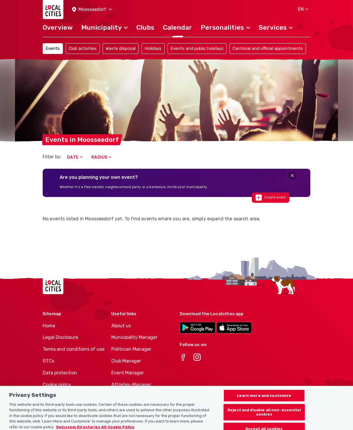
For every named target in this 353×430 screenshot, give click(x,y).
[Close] (292, 175)
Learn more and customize (264, 401)
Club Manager (126, 361)
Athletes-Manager (131, 384)
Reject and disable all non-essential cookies (264, 418)
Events (53, 48)
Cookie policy (57, 384)
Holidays (153, 48)
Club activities (83, 48)
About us (121, 325)
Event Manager (127, 372)
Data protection (60, 372)
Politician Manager (131, 349)
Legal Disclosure (60, 337)
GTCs (48, 361)
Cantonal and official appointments (267, 48)
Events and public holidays (197, 48)
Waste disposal (121, 48)
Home (49, 325)
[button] (92, 10)
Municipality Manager (134, 337)
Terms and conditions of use (73, 349)
